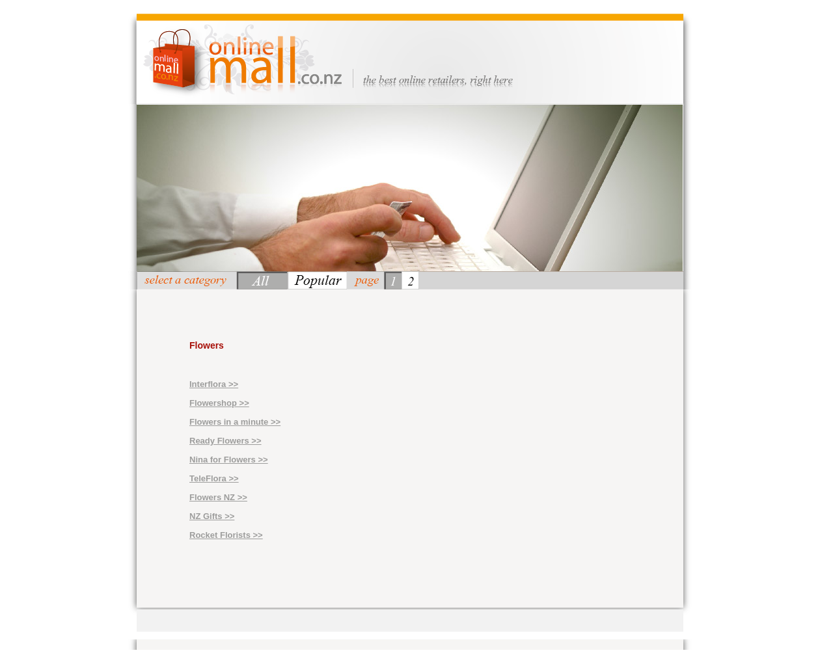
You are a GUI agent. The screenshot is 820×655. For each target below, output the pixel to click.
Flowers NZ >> (218, 497)
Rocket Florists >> (226, 535)
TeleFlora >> (214, 478)
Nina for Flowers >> (228, 459)
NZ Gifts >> (211, 516)
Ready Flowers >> (225, 441)
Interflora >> (213, 384)
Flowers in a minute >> (234, 422)
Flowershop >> (219, 403)
